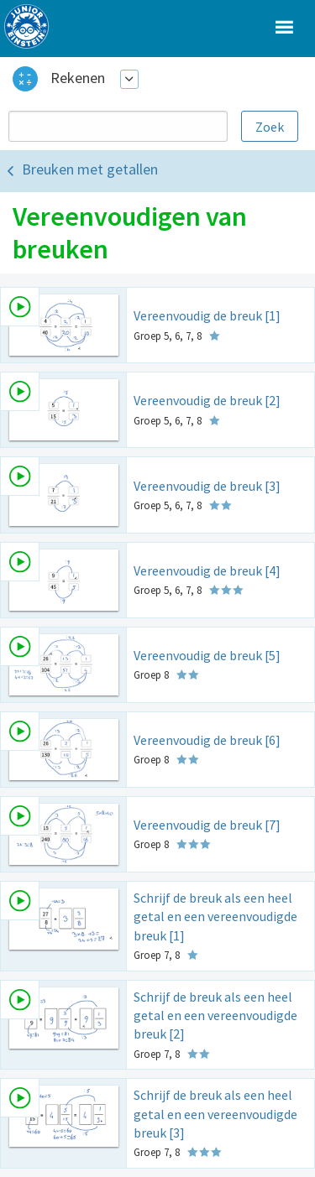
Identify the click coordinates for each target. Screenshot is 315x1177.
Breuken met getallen (90, 169)
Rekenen (77, 77)
